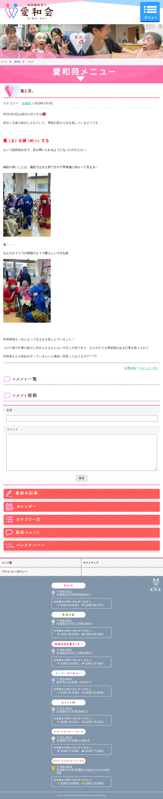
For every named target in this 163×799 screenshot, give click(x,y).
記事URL (130, 368)
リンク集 (7, 562)
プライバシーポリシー (14, 571)
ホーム (4, 62)
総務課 (26, 103)
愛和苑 (17, 62)
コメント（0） (149, 368)
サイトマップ (90, 562)
